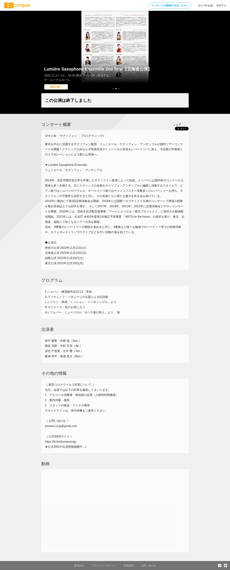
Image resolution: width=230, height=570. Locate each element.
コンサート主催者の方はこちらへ (170, 5)
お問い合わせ (148, 565)
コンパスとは (205, 5)
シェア (177, 124)
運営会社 (79, 565)
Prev (46, 58)
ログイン (221, 5)
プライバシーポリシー (103, 565)
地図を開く (56, 86)
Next (184, 58)
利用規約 (129, 565)
